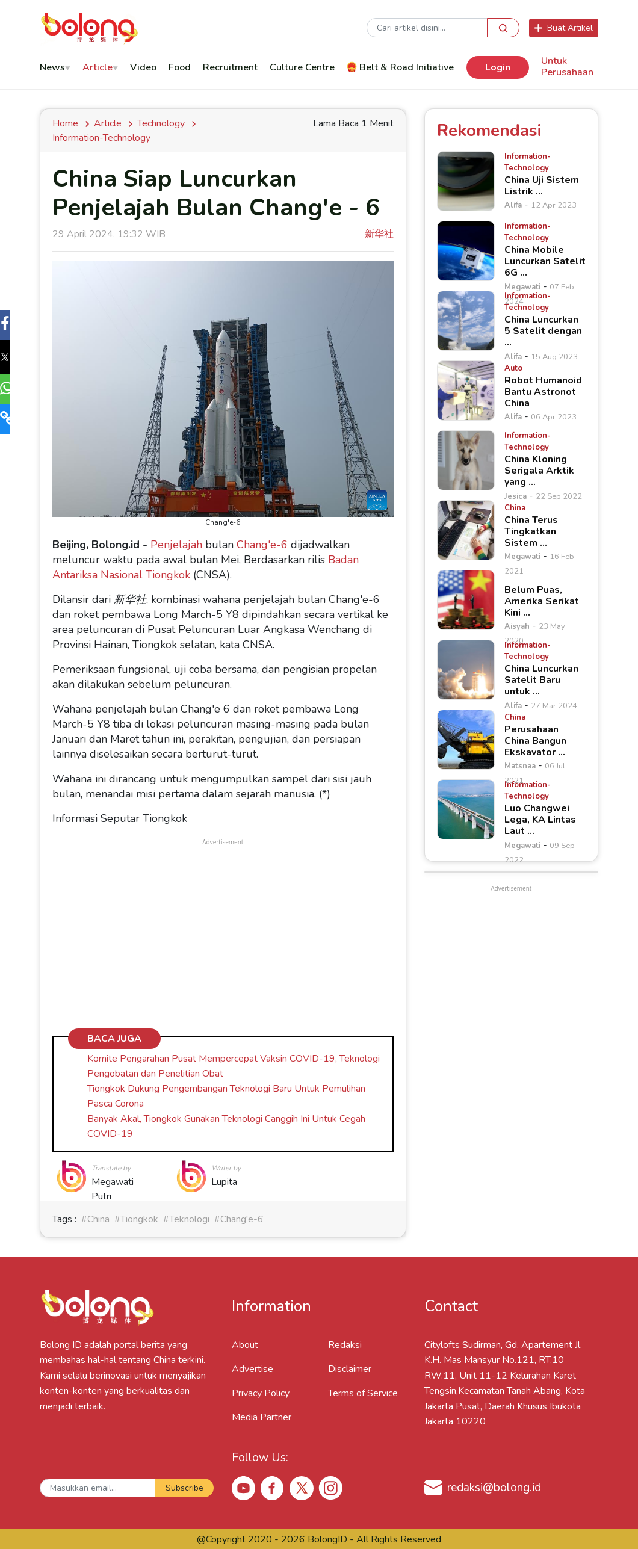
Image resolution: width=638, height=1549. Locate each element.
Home (67, 123)
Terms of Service (363, 1393)
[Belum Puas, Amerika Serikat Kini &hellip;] (466, 600)
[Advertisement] (223, 932)
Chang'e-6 (262, 544)
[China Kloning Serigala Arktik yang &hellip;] (466, 460)
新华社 (379, 234)
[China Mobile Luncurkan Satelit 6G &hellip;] (466, 251)
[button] (14, 326)
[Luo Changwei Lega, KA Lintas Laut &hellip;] (466, 809)
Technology (161, 123)
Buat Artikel (563, 28)
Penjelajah (176, 544)
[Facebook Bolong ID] (273, 1487)
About (245, 1345)
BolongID (327, 1539)
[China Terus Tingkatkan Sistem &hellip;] (466, 530)
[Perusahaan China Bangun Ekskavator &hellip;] (466, 740)
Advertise (252, 1369)
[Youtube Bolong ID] (244, 1487)
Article (108, 123)
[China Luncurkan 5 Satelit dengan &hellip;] (466, 321)
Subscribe (184, 1488)
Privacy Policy (261, 1393)
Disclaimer (349, 1369)
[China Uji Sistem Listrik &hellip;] (466, 181)
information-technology (101, 137)
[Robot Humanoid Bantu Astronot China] (466, 390)
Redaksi (345, 1345)
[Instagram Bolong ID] (330, 1487)
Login (497, 67)
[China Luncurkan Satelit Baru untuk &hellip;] (466, 670)
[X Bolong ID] (302, 1488)
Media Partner (261, 1417)
